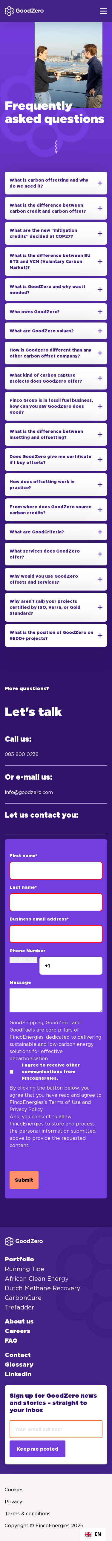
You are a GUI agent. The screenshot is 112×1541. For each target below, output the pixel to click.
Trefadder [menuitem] (19, 1307)
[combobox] (93, 1534)
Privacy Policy (26, 1109)
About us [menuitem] (19, 1322)
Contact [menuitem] (18, 1355)
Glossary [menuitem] (19, 1365)
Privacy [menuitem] (13, 1501)
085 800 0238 (22, 754)
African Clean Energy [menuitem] (37, 1278)
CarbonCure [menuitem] (23, 1297)
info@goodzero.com (29, 792)
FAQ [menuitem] (11, 1341)
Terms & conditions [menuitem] (27, 1513)
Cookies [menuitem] (14, 1489)
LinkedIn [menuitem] (18, 1374)
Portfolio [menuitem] (19, 1259)
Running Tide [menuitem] (24, 1269)
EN (93, 1534)
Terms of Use (65, 1102)
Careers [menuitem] (17, 1331)
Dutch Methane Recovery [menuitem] (42, 1288)
